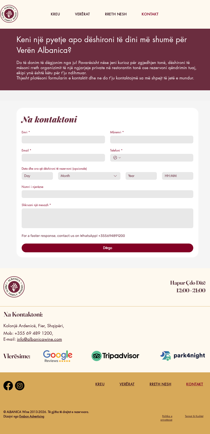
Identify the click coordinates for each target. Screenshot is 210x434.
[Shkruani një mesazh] (107, 218)
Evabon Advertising (31, 416)
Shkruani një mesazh (36, 205)
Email (26, 150)
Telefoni (116, 150)
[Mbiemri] (150, 139)
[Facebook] (8, 385)
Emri (26, 132)
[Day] (36, 176)
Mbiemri (117, 132)
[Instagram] (19, 385)
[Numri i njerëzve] (106, 194)
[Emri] (62, 139)
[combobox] (89, 176)
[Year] (140, 176)
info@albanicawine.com (39, 339)
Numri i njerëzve (32, 187)
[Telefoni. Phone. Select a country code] (117, 157)
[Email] (62, 158)
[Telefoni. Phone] (156, 158)
